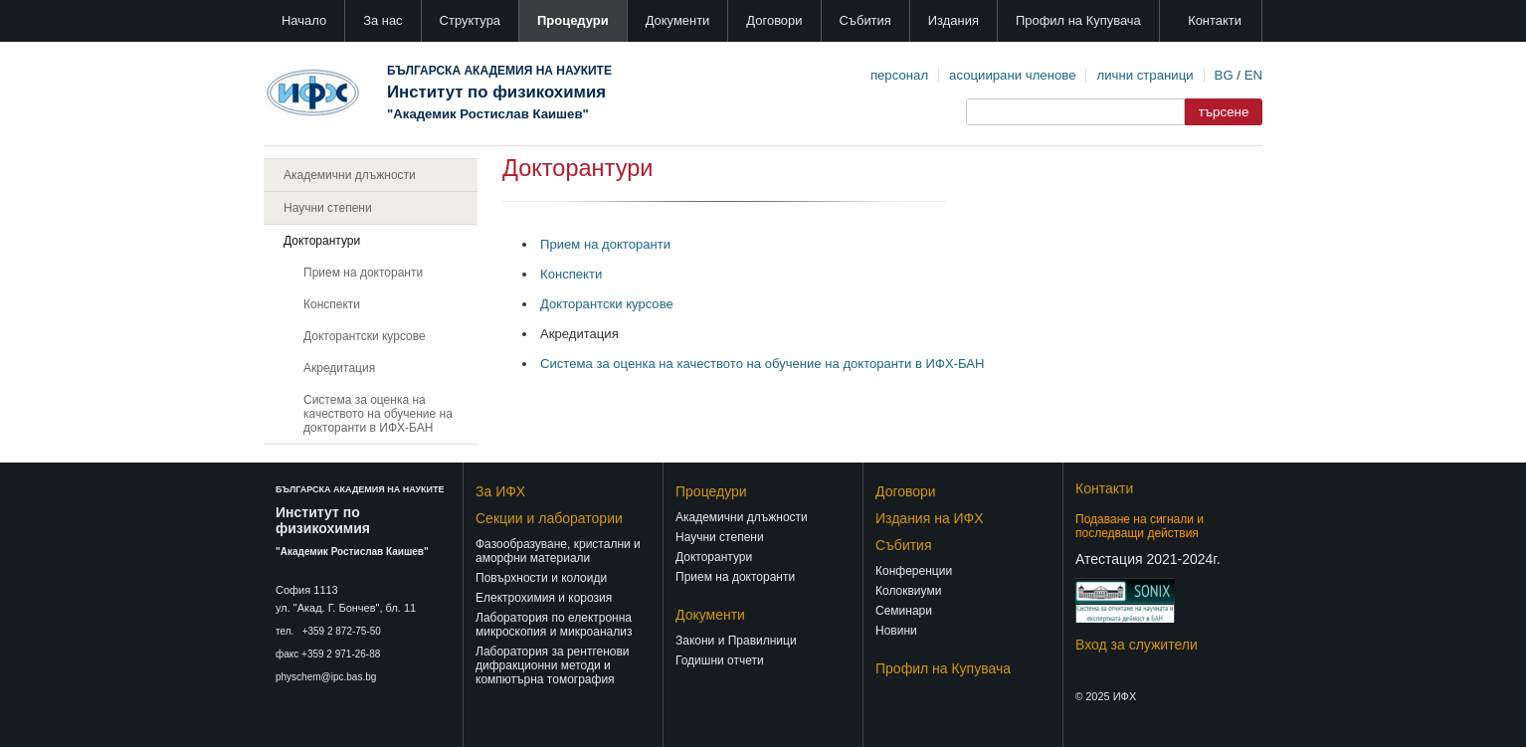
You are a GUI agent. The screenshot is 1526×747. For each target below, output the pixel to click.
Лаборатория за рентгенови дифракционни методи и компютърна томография (553, 665)
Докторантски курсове (364, 336)
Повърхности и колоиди (541, 578)
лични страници (1144, 75)
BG (1224, 75)
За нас (382, 20)
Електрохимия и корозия (544, 598)
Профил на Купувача (1078, 20)
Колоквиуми (908, 591)
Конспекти (331, 304)
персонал (899, 75)
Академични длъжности (350, 175)
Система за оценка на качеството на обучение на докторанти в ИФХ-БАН (378, 414)
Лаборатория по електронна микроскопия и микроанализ (554, 625)
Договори (774, 20)
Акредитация (339, 368)
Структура (470, 20)
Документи (678, 20)
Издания (953, 20)
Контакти (1214, 20)
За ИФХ (500, 491)
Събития (865, 20)
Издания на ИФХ (929, 518)
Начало (304, 20)
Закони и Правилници (736, 641)
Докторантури (322, 241)
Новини (896, 631)
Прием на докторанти (363, 273)
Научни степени (328, 208)
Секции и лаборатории (549, 518)
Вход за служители (1136, 645)
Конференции (913, 571)
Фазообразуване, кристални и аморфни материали (558, 551)
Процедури (573, 20)
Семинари (903, 611)
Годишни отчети (719, 660)
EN (1253, 75)
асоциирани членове (1012, 75)
